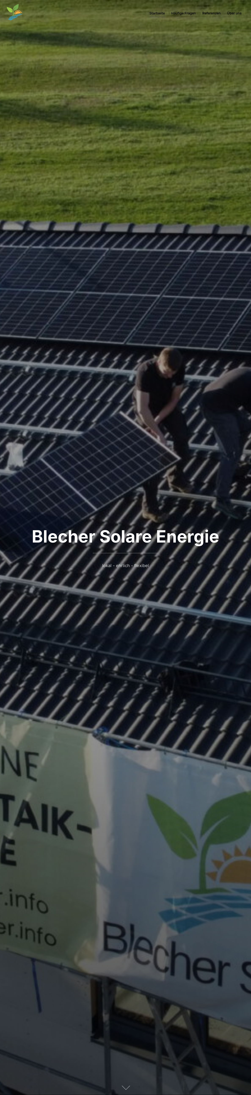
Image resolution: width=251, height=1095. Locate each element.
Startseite (157, 13)
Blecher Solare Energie (125, 536)
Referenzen (211, 13)
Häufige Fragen (183, 13)
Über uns (234, 13)
